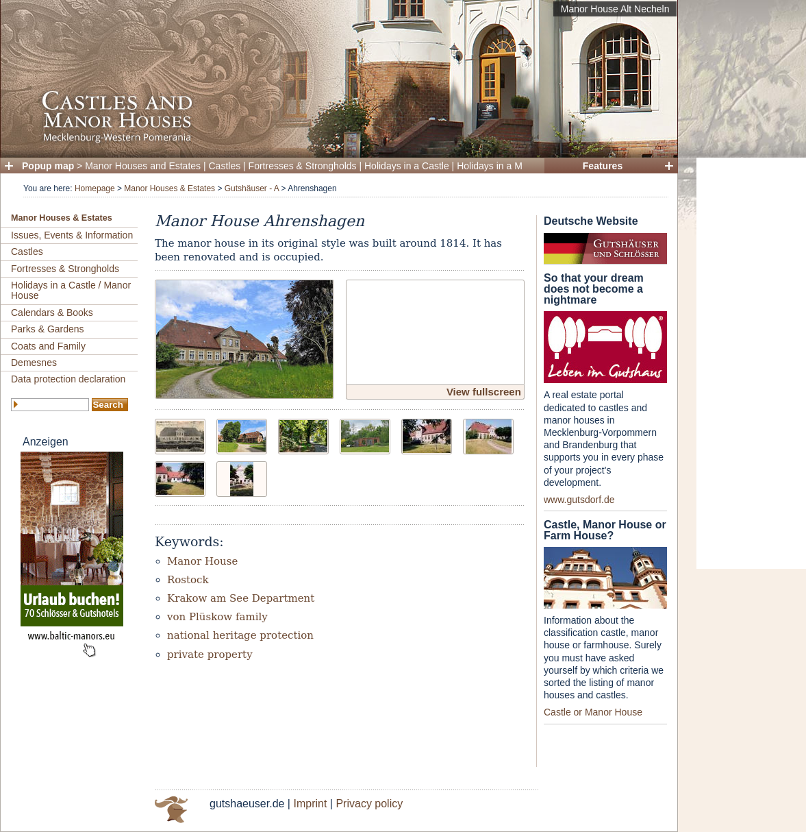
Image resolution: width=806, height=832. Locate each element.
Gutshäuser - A (252, 188)
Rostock (188, 580)
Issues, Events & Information (72, 235)
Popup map (48, 165)
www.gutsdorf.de (579, 499)
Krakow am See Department (240, 598)
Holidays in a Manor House (514, 165)
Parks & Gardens (47, 328)
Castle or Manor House (593, 712)
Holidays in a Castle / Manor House (71, 290)
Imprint (310, 803)
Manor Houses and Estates (143, 165)
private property (210, 654)
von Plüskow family (217, 617)
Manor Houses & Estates (169, 188)
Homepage (95, 188)
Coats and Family (48, 346)
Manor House (202, 561)
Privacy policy (369, 803)
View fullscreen (483, 391)
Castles (225, 165)
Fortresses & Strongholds (303, 165)
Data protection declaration (68, 379)
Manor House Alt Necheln (615, 8)
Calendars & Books (52, 312)
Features (602, 165)
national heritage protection (240, 635)
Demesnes (34, 362)
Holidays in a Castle (406, 165)
